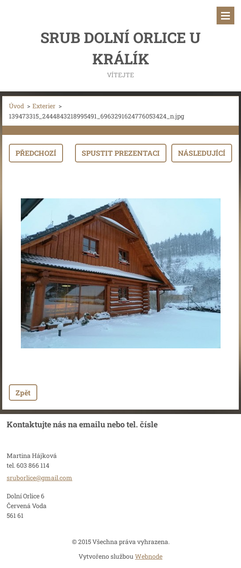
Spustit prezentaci (121, 153)
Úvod (16, 106)
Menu (225, 15)
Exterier (43, 106)
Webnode (148, 556)
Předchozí (36, 153)
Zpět (23, 392)
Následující (201, 153)
